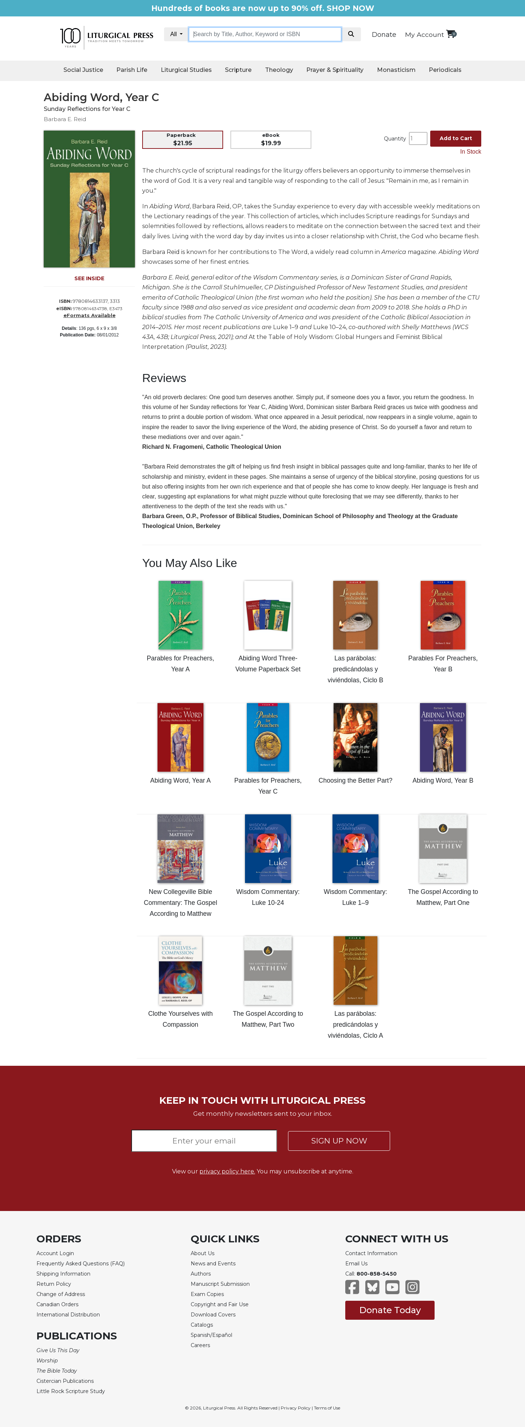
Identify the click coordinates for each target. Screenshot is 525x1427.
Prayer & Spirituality (334, 69)
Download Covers (213, 1314)
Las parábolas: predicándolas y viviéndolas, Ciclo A (355, 1024)
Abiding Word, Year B (443, 780)
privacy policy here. (227, 1171)
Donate (384, 35)
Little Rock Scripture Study (70, 1391)
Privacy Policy (296, 1408)
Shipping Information (63, 1273)
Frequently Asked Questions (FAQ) (80, 1263)
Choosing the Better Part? (355, 780)
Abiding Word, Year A (180, 780)
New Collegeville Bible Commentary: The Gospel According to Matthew (180, 902)
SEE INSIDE (89, 278)
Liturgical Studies (186, 69)
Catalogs (202, 1325)
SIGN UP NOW (339, 1140)
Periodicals (445, 69)
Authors (201, 1273)
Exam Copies (207, 1294)
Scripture (238, 69)
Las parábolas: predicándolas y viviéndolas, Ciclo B (356, 669)
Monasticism (396, 69)
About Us (202, 1253)
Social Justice (83, 69)
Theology (279, 69)
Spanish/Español (211, 1335)
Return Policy (53, 1284)
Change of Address (60, 1294)
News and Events (213, 1263)
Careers (200, 1345)
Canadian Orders (57, 1304)
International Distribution (68, 1314)
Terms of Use (327, 1408)
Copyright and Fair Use (220, 1304)
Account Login (55, 1253)
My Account (424, 34)
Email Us (356, 1263)
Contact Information (371, 1253)
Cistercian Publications (65, 1381)
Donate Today (390, 1310)
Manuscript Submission (220, 1284)
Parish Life (131, 69)
